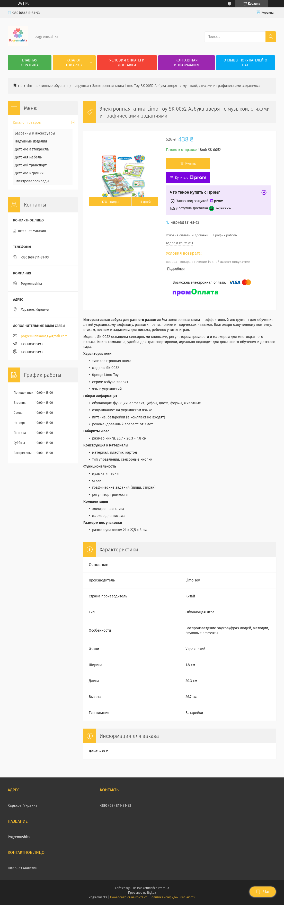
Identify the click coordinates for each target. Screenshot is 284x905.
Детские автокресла (32, 149)
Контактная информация (186, 62)
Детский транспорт (31, 165)
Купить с (190, 177)
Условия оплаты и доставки (127, 62)
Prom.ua (163, 888)
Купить (190, 163)
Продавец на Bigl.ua (142, 892)
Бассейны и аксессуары (35, 133)
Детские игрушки (29, 173)
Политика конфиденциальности (172, 897)
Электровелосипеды (32, 181)
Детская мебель (28, 157)
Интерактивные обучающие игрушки (57, 86)
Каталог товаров (74, 62)
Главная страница (30, 62)
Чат (263, 891)
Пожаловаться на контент (128, 897)
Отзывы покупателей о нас (245, 62)
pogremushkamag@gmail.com (44, 336)
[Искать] (270, 36)
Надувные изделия (31, 141)
